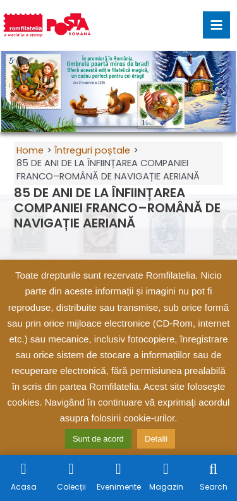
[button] (14, 92)
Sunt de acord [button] (98, 439)
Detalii (156, 439)
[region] (118, 92)
